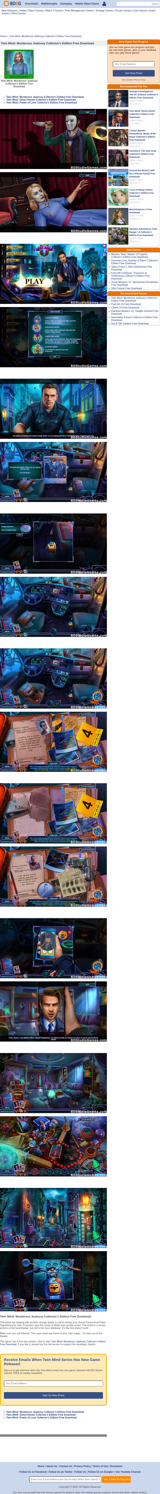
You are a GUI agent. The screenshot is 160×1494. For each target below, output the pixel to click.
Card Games (140, 10)
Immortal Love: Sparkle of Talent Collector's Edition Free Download (134, 262)
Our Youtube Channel (128, 1472)
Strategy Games (104, 10)
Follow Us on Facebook (33, 1472)
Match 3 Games (54, 10)
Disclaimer (116, 1466)
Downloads (31, 3)
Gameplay (66, 3)
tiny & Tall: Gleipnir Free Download (130, 323)
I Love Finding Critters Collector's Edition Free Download (141, 193)
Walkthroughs (49, 3)
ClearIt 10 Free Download (125, 307)
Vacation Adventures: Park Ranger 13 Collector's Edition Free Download (143, 232)
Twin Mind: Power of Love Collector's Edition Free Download (41, 102)
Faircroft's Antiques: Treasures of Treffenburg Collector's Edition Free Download (130, 276)
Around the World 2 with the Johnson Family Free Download (142, 173)
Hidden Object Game (87, 3)
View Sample (127, 80)
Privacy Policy (139, 80)
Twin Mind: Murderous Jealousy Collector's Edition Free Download (45, 97)
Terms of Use (100, 1466)
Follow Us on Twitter (60, 1472)
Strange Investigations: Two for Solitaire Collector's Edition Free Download (143, 94)
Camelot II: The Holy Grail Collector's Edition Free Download (142, 154)
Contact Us (65, 1466)
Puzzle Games (123, 10)
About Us (51, 1466)
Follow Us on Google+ (101, 1472)
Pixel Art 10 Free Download (126, 304)
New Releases (9, 10)
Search (155, 4)
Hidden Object (136, 101)
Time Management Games (79, 10)
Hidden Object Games (31, 10)
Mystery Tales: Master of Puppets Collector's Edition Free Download (129, 255)
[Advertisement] (80, 26)
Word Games (18, 13)
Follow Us (80, 1472)
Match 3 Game (136, 215)
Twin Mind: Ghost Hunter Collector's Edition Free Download (41, 99)
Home (41, 1466)
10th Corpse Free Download (126, 288)
